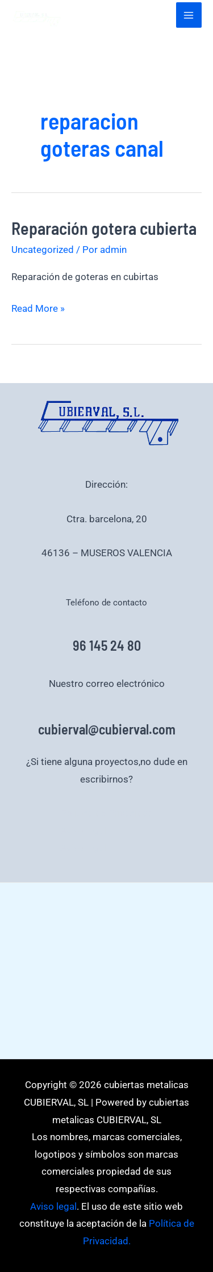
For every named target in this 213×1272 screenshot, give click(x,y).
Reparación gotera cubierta (104, 228)
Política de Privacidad (106, 813)
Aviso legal (83, 830)
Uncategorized (42, 249)
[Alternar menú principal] (189, 15)
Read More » (38, 307)
